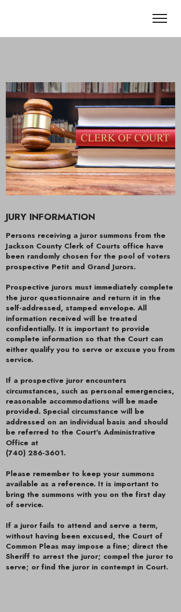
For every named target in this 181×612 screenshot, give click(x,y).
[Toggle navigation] (160, 18)
